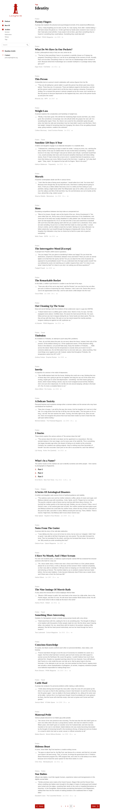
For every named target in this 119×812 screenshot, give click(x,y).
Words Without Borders (53, 734)
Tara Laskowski (40, 632)
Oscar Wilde (39, 293)
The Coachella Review (54, 796)
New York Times (49, 480)
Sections (7, 32)
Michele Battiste (40, 421)
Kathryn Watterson (41, 164)
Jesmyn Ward (39, 702)
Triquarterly (52, 164)
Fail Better (47, 67)
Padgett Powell (40, 268)
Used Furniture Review (55, 130)
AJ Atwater (38, 323)
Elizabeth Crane (40, 796)
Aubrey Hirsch (39, 603)
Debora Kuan (39, 543)
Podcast (6, 21)
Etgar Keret (38, 67)
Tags (6, 39)
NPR (46, 98)
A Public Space (50, 702)
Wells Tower (39, 236)
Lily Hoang (38, 450)
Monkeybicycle (48, 762)
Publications (8, 34)
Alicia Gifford (39, 389)
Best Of (6, 25)
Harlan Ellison (39, 577)
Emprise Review (51, 357)
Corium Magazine (52, 632)
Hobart (47, 603)
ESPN (46, 236)
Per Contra (48, 389)
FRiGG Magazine (47, 37)
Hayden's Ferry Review (51, 516)
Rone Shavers (39, 670)
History (37, 771)
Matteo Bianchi (40, 734)
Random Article (8, 51)
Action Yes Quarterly (49, 450)
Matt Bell (38, 37)
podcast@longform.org (11, 57)
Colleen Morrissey (41, 130)
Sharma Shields (40, 196)
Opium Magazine (50, 543)
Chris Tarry (38, 762)
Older (94, 806)
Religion (43, 489)
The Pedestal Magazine (54, 421)
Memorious (50, 196)
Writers (7, 37)
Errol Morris (39, 480)
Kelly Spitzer (39, 516)
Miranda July (39, 98)
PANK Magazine (48, 323)
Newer (41, 806)
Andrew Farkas (40, 357)
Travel (43, 139)
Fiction (37, 19)
